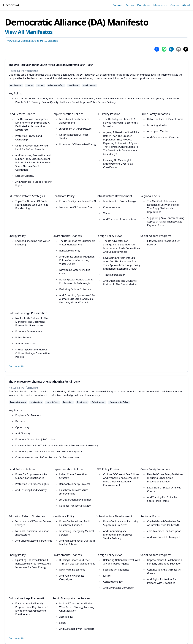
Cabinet (117, 5)
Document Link (17, 366)
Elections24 (11, 5)
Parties (129, 5)
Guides (174, 5)
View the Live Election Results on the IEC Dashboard (33, 40)
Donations (143, 5)
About (186, 5)
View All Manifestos (28, 32)
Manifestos (160, 5)
